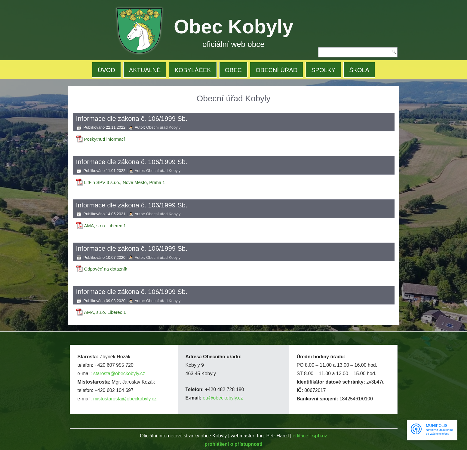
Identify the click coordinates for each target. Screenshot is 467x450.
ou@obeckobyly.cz (223, 397)
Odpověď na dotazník (105, 268)
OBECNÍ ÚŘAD (276, 70)
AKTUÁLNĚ (145, 70)
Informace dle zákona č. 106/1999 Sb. (132, 118)
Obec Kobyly (233, 27)
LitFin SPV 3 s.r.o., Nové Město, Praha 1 (124, 182)
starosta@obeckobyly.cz (119, 373)
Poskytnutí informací (104, 139)
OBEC (233, 70)
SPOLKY (323, 70)
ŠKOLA (359, 70)
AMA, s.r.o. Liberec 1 (105, 225)
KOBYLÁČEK (192, 70)
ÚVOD (106, 70)
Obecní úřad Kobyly (163, 127)
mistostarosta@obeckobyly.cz (125, 398)
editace (300, 435)
